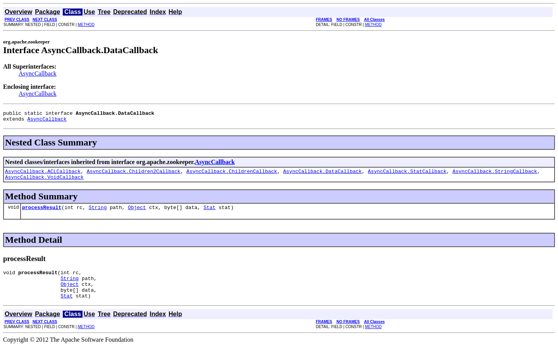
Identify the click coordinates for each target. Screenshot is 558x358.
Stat (209, 212)
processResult (41, 212)
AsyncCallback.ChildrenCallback (231, 174)
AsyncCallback (38, 73)
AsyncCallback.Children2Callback (134, 174)
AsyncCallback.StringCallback (495, 174)
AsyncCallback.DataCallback (322, 174)
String (98, 212)
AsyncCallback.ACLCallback (43, 174)
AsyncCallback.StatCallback (407, 174)
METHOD (86, 24)
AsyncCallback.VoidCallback (44, 181)
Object (137, 212)
